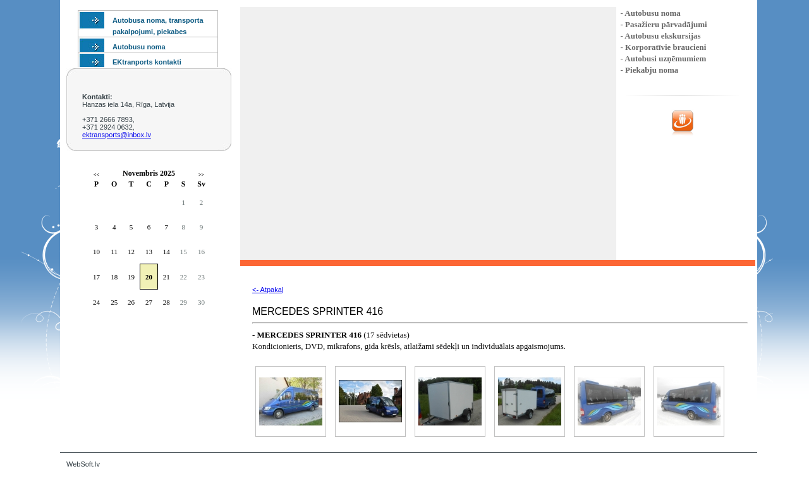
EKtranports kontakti (147, 62)
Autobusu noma (139, 47)
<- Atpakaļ (267, 289)
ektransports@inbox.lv (116, 134)
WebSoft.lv (83, 464)
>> (201, 175)
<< (96, 175)
